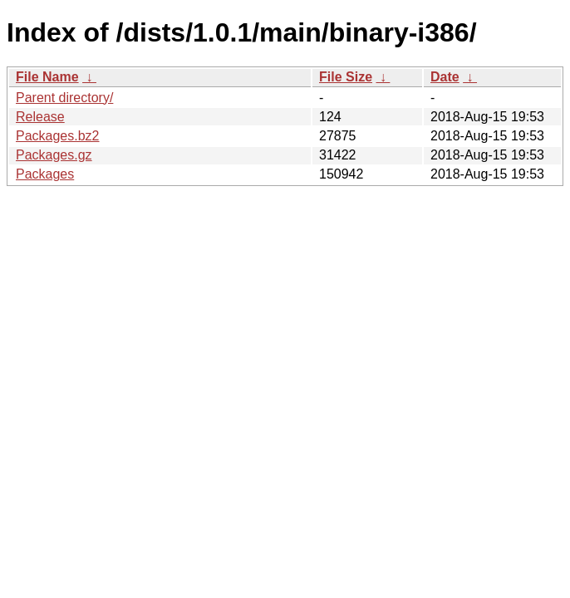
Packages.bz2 (58, 136)
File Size (345, 77)
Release (40, 117)
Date (444, 77)
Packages (45, 174)
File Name (47, 77)
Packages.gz (54, 155)
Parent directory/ (64, 98)
